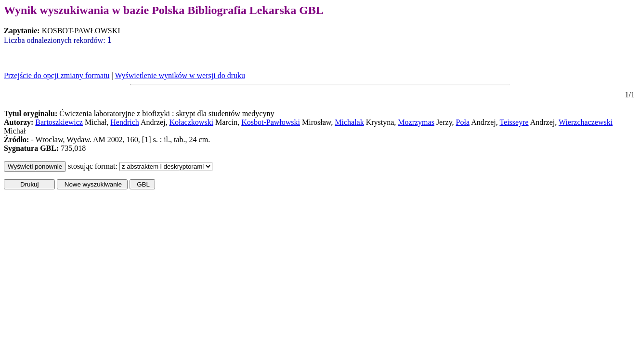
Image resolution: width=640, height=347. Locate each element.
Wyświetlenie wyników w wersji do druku (180, 75)
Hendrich (124, 122)
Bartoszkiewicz (59, 122)
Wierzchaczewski (586, 122)
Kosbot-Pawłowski (270, 122)
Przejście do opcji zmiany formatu (56, 75)
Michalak (349, 122)
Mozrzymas (416, 122)
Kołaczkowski (191, 122)
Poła (463, 122)
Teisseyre (513, 122)
